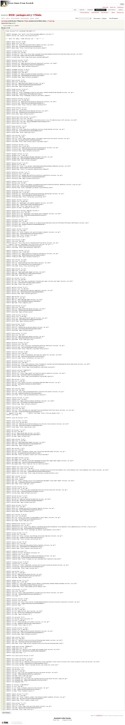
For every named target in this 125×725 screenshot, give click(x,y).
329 (4, 534)
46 (4, 100)
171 (4, 292)
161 (4, 276)
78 (4, 149)
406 (4, 652)
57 (4, 117)
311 (4, 507)
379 (4, 611)
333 (4, 540)
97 (4, 178)
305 (4, 497)
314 (4, 511)
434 (4, 695)
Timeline (81, 9)
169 (4, 289)
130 (4, 229)
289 (4, 473)
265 (4, 436)
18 (4, 57)
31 (4, 77)
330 (4, 536)
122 (4, 217)
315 (4, 513)
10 (4, 45)
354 (4, 573)
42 (4, 94)
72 (4, 140)
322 (4, 524)
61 (4, 123)
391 (4, 629)
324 (4, 527)
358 (4, 579)
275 (4, 451)
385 (4, 620)
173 (4, 295)
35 (4, 83)
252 (4, 416)
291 (4, 476)
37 (4, 86)
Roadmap (90, 9)
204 (4, 342)
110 (4, 198)
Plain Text (56, 720)
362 (4, 585)
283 (4, 464)
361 (4, 583)
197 (4, 332)
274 (4, 450)
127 (4, 224)
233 (4, 387)
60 (4, 121)
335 (4, 543)
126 (4, 223)
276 (4, 453)
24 (4, 66)
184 (4, 312)
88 (4, 164)
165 (4, 283)
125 (4, 221)
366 (4, 591)
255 (4, 421)
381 (4, 614)
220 (4, 367)
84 (4, 158)
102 (4, 186)
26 (4, 69)
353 (4, 571)
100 (4, 183)
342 (4, 554)
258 (4, 425)
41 (4, 92)
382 (4, 616)
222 (4, 370)
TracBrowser (99, 715)
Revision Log (120, 12)
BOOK (12, 15)
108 (4, 195)
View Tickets (111, 9)
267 (4, 439)
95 (4, 175)
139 (4, 243)
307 (4, 500)
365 (4, 589)
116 (4, 207)
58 (4, 118)
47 (4, 102)
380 (4, 612)
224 (4, 373)
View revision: (97, 18)
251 (4, 415)
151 (4, 261)
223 (4, 372)
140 (4, 244)
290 (4, 474)
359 (4, 580)
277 (4, 454)
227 (4, 378)
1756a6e (37, 15)
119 (4, 212)
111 (4, 200)
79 (4, 151)
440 (4, 705)
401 (4, 645)
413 (4, 663)
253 (4, 418)
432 (4, 692)
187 (4, 316)
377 (4, 608)
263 (4, 433)
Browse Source (100, 9)
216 (4, 361)
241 (4, 399)
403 (4, 648)
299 (4, 488)
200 (4, 336)
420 (4, 674)
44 (4, 97)
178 (4, 303)
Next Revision (104, 12)
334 (4, 542)
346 (4, 560)
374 (4, 603)
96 (4, 177)
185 (4, 313)
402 (4, 646)
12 (4, 48)
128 (4, 226)
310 (4, 505)
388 (4, 625)
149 (4, 258)
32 (4, 78)
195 (4, 329)
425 (4, 682)
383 (4, 617)
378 (4, 609)
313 (4, 510)
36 (4, 85)
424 (4, 680)
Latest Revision (95, 12)
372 (4, 600)
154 (4, 266)
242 (4, 401)
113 (4, 203)
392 (4, 631)
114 (4, 204)
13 (4, 49)
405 (4, 651)
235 (4, 390)
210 (4, 352)
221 (4, 369)
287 (4, 470)
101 (4, 184)
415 (4, 666)
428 (4, 686)
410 (4, 659)
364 (4, 588)
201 (4, 338)
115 (4, 206)
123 (4, 218)
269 (4, 442)
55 (4, 114)
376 (4, 606)
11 (4, 46)
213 (4, 356)
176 (4, 299)
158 (4, 272)
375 (4, 605)
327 (4, 531)
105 (4, 190)
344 (4, 557)
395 (4, 636)
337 (4, 547)
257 (4, 424)
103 (4, 187)
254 (4, 419)
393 (4, 632)
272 (4, 447)
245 (4, 405)
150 (4, 260)
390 (4, 628)
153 (4, 264)
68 (4, 134)
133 (4, 233)
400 (4, 643)
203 (4, 341)
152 (4, 263)
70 (4, 137)
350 (4, 566)
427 (4, 685)
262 (4, 431)
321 (4, 522)
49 (4, 105)
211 (4, 353)
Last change (4, 21)
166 (4, 284)
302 (4, 493)
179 (4, 304)
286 (4, 468)
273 (4, 448)
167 (4, 286)
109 (4, 197)
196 (4, 330)
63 (4, 126)
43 (4, 95)
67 (4, 132)
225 (4, 375)
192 (4, 324)
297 (4, 485)
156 (4, 269)
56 (4, 115)
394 (4, 634)
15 (4, 52)
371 (4, 599)
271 (4, 445)
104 (4, 189)
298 (4, 487)
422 (4, 677)
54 (4, 112)
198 (4, 333)
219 (4, 365)
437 (4, 700)
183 (4, 310)
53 (4, 111)
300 (4, 490)
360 (4, 582)
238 (4, 395)
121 (4, 215)
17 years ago (51, 21)
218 (4, 364)
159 (4, 273)
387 (4, 623)
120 (4, 214)
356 (4, 576)
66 (4, 131)
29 (4, 74)
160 (4, 275)
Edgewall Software (18, 723)
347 (4, 562)
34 (4, 82)
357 (4, 577)
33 (4, 80)
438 (4, 702)
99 (4, 181)
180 (4, 306)
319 (4, 519)
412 (4, 662)
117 (4, 209)
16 (4, 54)
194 (4, 327)
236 (4, 392)
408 (4, 655)
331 (4, 537)
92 (4, 171)
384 (4, 619)
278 (4, 456)
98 (4, 180)
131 (4, 230)
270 (4, 444)
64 (4, 128)
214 (4, 358)
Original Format (67, 720)
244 (4, 404)
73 (4, 141)
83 (4, 157)
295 (4, 482)
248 (4, 410)
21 (4, 62)
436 (4, 698)
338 (4, 548)
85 (4, 160)
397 (4, 639)
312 (4, 508)
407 (4, 654)
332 (4, 539)
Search (121, 9)
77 (4, 148)
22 (4, 63)
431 (4, 691)
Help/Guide (105, 7)
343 (4, 556)
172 (4, 293)
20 (4, 60)
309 (4, 504)
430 (4, 689)
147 (4, 255)
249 (4, 411)
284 (4, 465)
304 (4, 496)
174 (4, 296)
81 (4, 154)
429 (4, 688)
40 (4, 91)
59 (4, 120)
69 (4, 135)
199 (4, 335)
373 (4, 602)
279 (4, 457)
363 (4, 586)
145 (4, 252)
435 (4, 697)
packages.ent (23, 15)
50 (4, 106)
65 (4, 129)
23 (4, 65)
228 (4, 379)
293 (4, 479)
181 (4, 307)
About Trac (113, 7)
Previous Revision (84, 12)
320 (4, 520)
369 (4, 596)
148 (4, 257)
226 (4, 376)
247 (4, 408)
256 (4, 422)
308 (4, 502)
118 (4, 210)
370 (4, 597)
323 (4, 525)
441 (4, 706)
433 (4, 694)
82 (4, 155)
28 (4, 72)
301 (4, 491)
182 (4, 309)
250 (4, 413)
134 (4, 235)
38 (4, 88)
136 (4, 238)
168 (4, 287)
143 (4, 249)
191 (4, 322)
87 (4, 163)
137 (4, 240)
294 (4, 481)
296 (4, 484)
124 (4, 220)
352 (4, 570)
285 (4, 467)
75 (4, 144)
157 (4, 270)
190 (4, 321)
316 (4, 514)
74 (4, 143)
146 (4, 253)
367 (4, 593)
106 (4, 192)
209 (4, 350)
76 (4, 146)
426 (4, 683)
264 (4, 434)
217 (4, 362)
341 (4, 553)
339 (4, 550)
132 (4, 232)
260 (4, 428)
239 (4, 396)
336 (4, 545)
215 (4, 359)
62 (4, 125)
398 (4, 640)
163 (4, 280)
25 (4, 68)
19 (4, 59)
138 (4, 241)
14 (4, 51)
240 (4, 398)
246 (4, 407)
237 (4, 393)
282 (4, 462)
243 (4, 402)
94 (4, 174)
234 (4, 388)
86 (4, 161)
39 (4, 89)
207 (4, 347)
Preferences (120, 7)
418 (4, 671)
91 (4, 169)
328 (4, 533)
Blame (113, 12)
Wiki (75, 9)
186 (4, 315)
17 (4, 55)
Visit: (76, 18)
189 (4, 319)
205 (4, 344)
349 (4, 565)
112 (4, 201)
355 (4, 574)
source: (4, 15)
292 (4, 477)
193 (4, 326)
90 (4, 167)
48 (4, 103)
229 (4, 381)
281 (4, 461)
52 (4, 109)
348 (4, 563)
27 (4, 71)
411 (4, 660)
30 (4, 75)
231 (4, 384)
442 (4, 708)
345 (4, 559)
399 (4, 642)
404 (4, 649)
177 (4, 301)
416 (4, 668)
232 (4, 385)
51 (4, 108)
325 (4, 528)
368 (4, 594)
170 (4, 290)
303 (4, 494)
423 (4, 679)
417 (4, 669)
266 (4, 438)
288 (4, 471)
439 (4, 703)
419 (4, 672)
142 (4, 247)
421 (4, 675)
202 (4, 339)
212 (4, 355)
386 (4, 622)
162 (4, 278)
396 (4, 637)
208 (4, 349)
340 (4, 551)
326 (4, 530)
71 (4, 138)
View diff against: (116, 18)
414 (4, 665)
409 (4, 657)
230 (4, 382)
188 (4, 318)
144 (4, 250)
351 (4, 568)
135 (4, 237)
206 (4, 345)
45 (4, 98)
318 (4, 517)
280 (4, 459)
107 (4, 194)
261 (4, 430)
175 (4, 298)
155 (4, 267)
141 (4, 246)
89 (4, 166)
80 (4, 152)
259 (4, 427)
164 (4, 281)
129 (4, 227)
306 (4, 499)
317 (4, 516)
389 (4, 626)
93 (4, 172)
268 (4, 441)
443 (4, 709)
